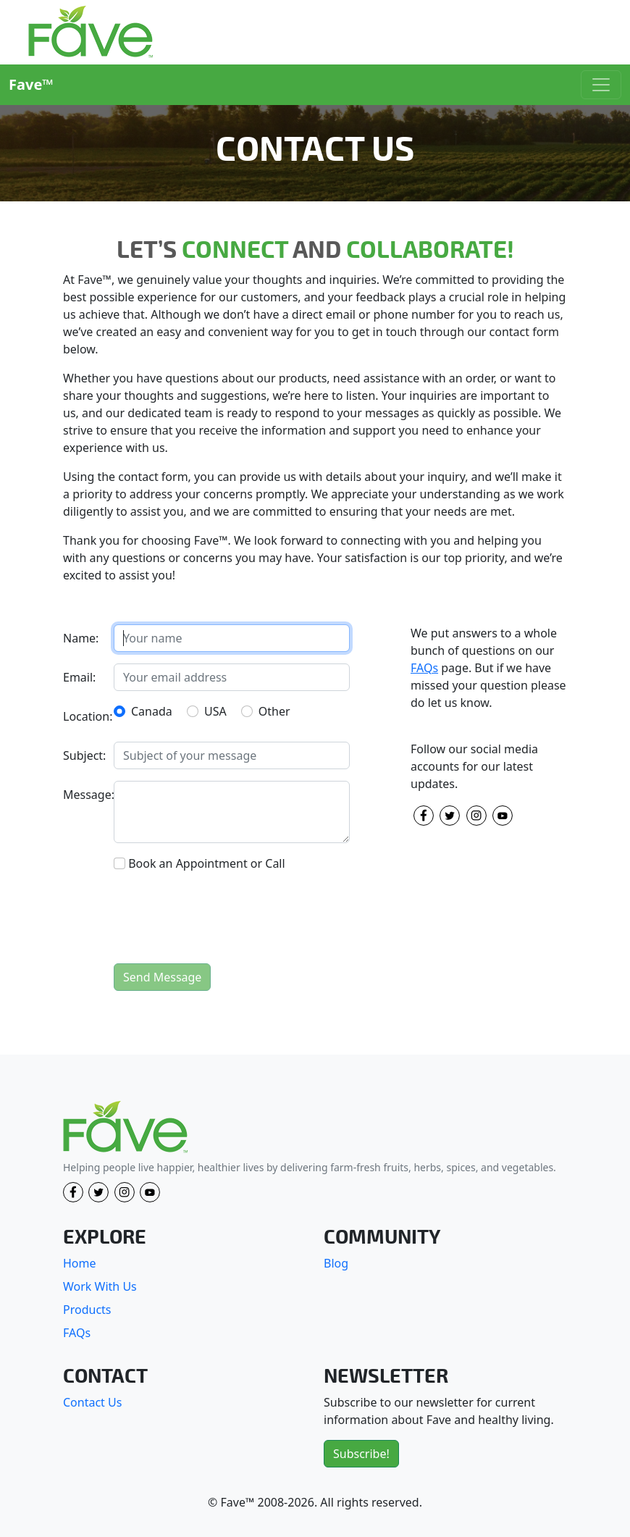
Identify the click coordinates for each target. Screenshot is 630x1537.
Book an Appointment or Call (206, 863)
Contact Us (92, 1402)
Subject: (84, 755)
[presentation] (224, 923)
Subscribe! (361, 1454)
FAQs (424, 668)
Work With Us (100, 1286)
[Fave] (125, 1127)
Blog (336, 1263)
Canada (151, 711)
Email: (79, 677)
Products (87, 1310)
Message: (84, 795)
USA (215, 711)
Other (274, 711)
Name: (80, 638)
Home (79, 1263)
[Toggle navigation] (601, 84)
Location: (84, 716)
